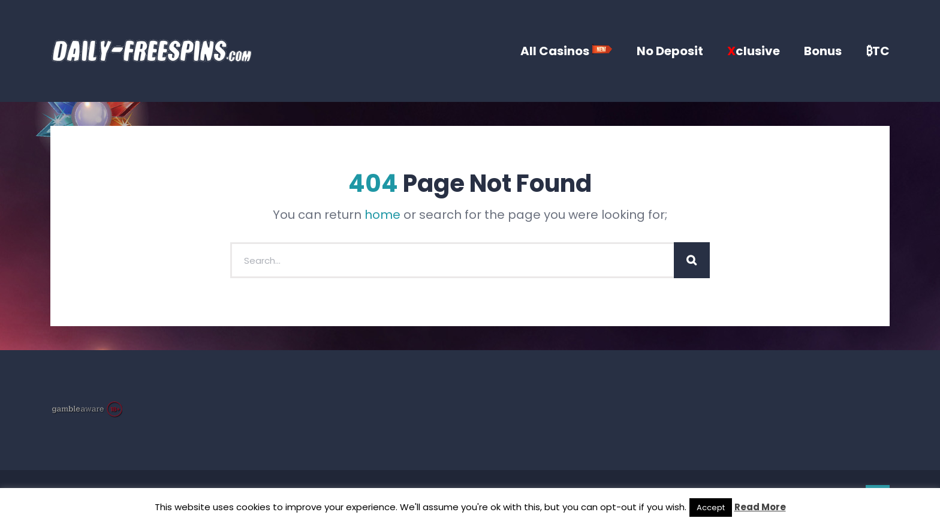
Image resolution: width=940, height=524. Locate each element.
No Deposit (670, 51)
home (382, 214)
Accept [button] (711, 507)
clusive (753, 51)
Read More (760, 507)
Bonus (823, 51)
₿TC (878, 51)
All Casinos (566, 51)
